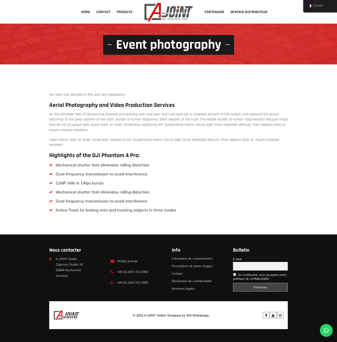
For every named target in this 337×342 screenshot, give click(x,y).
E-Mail (237, 259)
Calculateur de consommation (192, 258)
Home (85, 11)
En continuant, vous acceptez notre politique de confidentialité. (260, 277)
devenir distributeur (248, 11)
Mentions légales (183, 288)
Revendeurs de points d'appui (192, 266)
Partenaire (214, 11)
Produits (124, 11)
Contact (103, 11)
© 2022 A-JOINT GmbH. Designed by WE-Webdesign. (171, 315)
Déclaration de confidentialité (192, 281)
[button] (326, 330)
